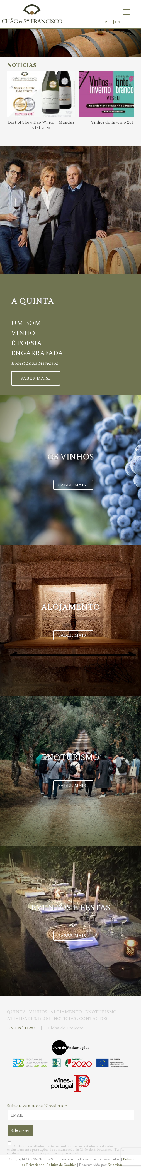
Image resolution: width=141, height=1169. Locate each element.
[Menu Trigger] (126, 11)
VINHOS (38, 1011)
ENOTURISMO (100, 1011)
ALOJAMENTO (66, 1011)
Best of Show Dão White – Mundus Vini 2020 (41, 125)
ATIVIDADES (21, 1018)
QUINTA (16, 1011)
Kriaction (115, 1165)
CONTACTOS (93, 1018)
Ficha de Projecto (66, 1028)
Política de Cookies (62, 1165)
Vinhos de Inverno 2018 (113, 122)
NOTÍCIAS (65, 1018)
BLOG (44, 1018)
